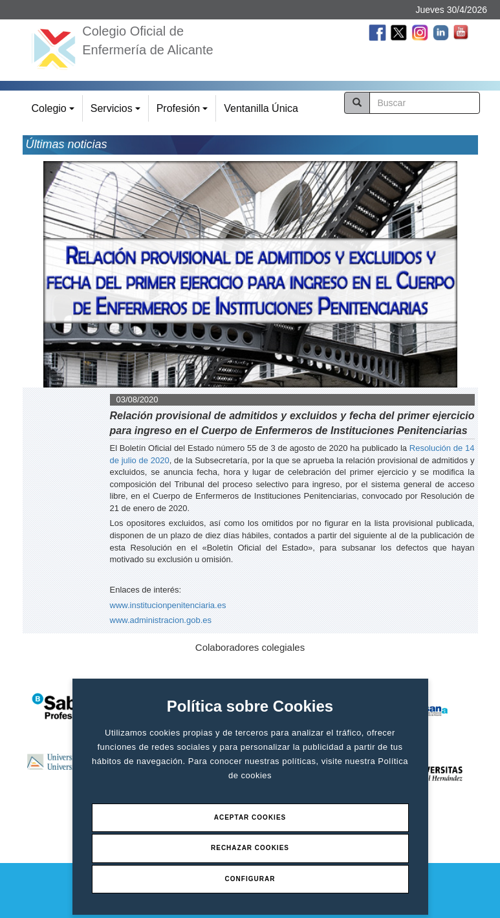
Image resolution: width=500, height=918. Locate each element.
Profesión (184, 112)
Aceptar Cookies (250, 817)
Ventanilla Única (261, 108)
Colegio (55, 112)
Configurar (250, 878)
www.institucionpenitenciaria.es (168, 605)
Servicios (117, 112)
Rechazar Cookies (250, 847)
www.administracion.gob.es (161, 620)
